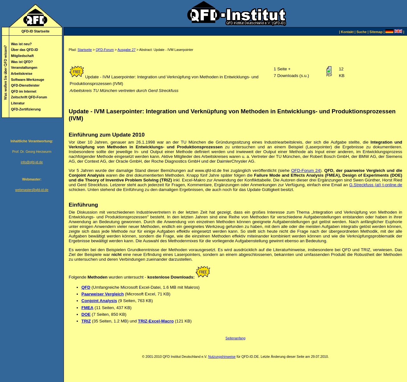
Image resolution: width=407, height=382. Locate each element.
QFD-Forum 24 (305, 170)
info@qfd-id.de (32, 162)
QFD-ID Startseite (35, 31)
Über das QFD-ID (24, 50)
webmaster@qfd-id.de (31, 190)
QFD (85, 287)
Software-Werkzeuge (27, 79)
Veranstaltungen (24, 67)
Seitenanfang (235, 338)
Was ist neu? (21, 44)
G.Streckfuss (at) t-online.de (375, 184)
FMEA (87, 307)
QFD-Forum (105, 50)
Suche (361, 32)
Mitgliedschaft (22, 56)
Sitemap (376, 32)
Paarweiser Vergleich (102, 294)
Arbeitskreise (21, 73)
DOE (86, 314)
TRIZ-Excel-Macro (156, 321)
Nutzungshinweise (221, 356)
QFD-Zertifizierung (26, 109)
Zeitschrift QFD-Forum (29, 97)
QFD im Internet (23, 91)
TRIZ (86, 321)
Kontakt (347, 32)
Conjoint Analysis (99, 300)
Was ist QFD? (22, 62)
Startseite (85, 50)
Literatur (17, 103)
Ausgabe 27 (126, 50)
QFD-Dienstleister (25, 85)
